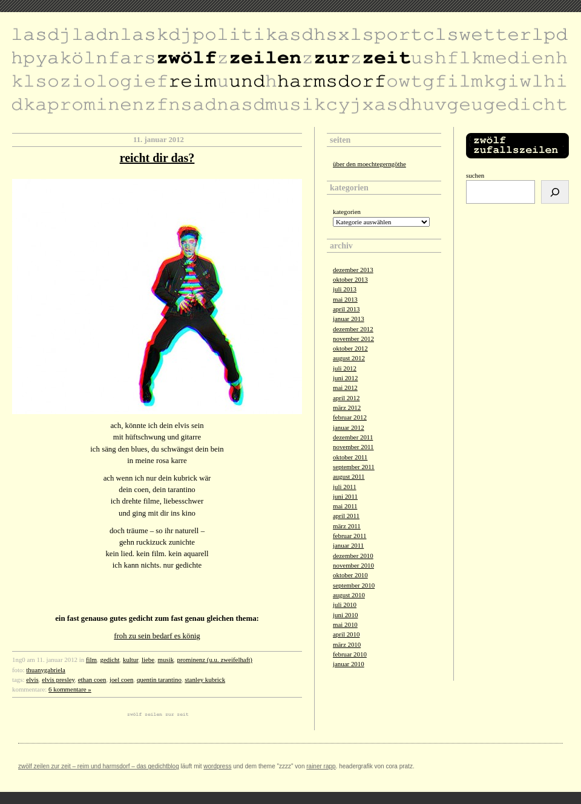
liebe (148, 659)
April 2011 (346, 515)
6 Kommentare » (69, 689)
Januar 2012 (348, 427)
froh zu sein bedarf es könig (157, 636)
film (91, 659)
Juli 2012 (344, 368)
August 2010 (349, 594)
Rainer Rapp (320, 766)
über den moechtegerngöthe (369, 163)
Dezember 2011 (353, 437)
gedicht (109, 659)
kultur (131, 659)
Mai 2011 (345, 506)
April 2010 (346, 634)
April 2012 (346, 397)
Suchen (475, 175)
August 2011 (348, 476)
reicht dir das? (157, 157)
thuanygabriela (45, 669)
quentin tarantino (159, 679)
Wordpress (217, 766)
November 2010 (353, 565)
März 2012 (347, 407)
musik (166, 659)
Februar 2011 (349, 535)
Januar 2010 (348, 663)
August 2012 (349, 357)
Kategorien (347, 211)
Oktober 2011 (350, 457)
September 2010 (354, 585)
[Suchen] (555, 192)
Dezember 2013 (353, 269)
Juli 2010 (344, 604)
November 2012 (353, 338)
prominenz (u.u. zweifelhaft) (214, 659)
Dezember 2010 (353, 555)
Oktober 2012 (350, 348)
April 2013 (346, 309)
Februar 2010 (350, 654)
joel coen (122, 679)
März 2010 (347, 644)
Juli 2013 (344, 289)
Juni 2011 (345, 496)
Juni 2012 (345, 377)
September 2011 (354, 466)
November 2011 (353, 446)
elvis (32, 679)
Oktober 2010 (350, 575)
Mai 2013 (345, 299)
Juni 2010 (345, 614)
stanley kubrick (205, 679)
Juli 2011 (344, 486)
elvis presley (58, 679)
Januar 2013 (348, 318)
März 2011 (347, 526)
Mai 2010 (345, 624)
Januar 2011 (348, 545)
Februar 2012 (350, 417)
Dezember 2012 (353, 328)
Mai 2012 (345, 387)
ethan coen (92, 679)
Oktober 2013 (350, 279)
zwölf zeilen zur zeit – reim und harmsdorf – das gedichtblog (98, 766)
